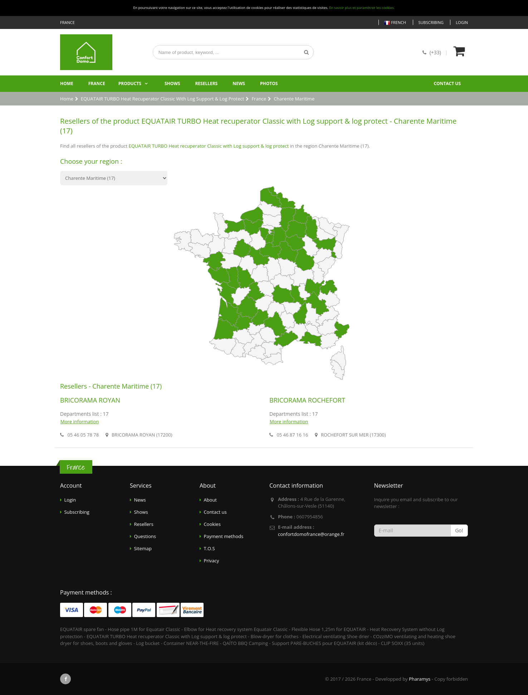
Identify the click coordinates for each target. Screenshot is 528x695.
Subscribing (431, 22)
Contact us (447, 83)
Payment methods (223, 536)
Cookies (212, 524)
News (239, 83)
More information (79, 421)
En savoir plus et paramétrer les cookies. (362, 7)
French (395, 23)
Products (129, 83)
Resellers (206, 83)
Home (66, 83)
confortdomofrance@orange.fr (311, 534)
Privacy (211, 560)
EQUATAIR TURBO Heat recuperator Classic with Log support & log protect (208, 146)
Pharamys (419, 679)
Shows (172, 83)
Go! (459, 530)
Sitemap (143, 548)
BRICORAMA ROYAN (90, 400)
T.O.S (209, 548)
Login (462, 22)
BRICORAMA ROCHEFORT (307, 400)
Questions (145, 536)
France (96, 83)
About (210, 500)
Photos (269, 83)
